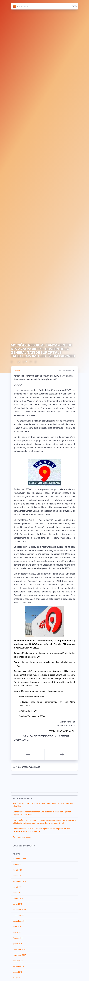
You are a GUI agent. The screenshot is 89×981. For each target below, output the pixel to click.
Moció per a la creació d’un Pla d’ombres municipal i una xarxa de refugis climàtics (43, 804)
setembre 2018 (19, 921)
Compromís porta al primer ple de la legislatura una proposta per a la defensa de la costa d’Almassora (41, 830)
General (17, 370)
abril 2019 (17, 892)
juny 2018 (17, 932)
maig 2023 (17, 870)
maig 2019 (17, 887)
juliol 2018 (17, 926)
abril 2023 (17, 875)
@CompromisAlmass (26, 766)
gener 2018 (17, 943)
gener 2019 (17, 904)
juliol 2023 (17, 864)
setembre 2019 (19, 881)
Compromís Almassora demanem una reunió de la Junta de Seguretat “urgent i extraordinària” (42, 813)
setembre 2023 (19, 858)
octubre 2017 (18, 961)
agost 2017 (17, 972)
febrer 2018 (18, 938)
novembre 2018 (19, 909)
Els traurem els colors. (22, 837)
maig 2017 (17, 978)
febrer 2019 (18, 898)
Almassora (22, 6)
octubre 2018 (18, 915)
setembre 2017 (19, 966)
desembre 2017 (19, 949)
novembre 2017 (19, 955)
